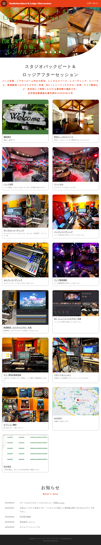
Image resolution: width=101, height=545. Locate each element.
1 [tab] (41, 52)
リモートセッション (62, 375)
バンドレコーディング (63, 232)
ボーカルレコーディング (14, 230)
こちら (61, 503)
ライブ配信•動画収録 (12, 375)
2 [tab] (46, 52)
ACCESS (58, 418)
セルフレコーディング (13, 280)
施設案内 (7, 137)
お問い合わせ (92, 3)
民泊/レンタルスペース (63, 137)
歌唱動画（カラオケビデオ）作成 (18, 328)
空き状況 (7, 467)
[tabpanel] (50, 32)
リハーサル (58, 184)
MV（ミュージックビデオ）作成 (67, 319)
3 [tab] (50, 52)
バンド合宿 (8, 184)
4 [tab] (55, 52)
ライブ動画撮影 (60, 280)
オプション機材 (10, 425)
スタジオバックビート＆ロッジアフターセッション (48, 538)
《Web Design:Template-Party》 (50, 541)
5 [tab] (60, 52)
